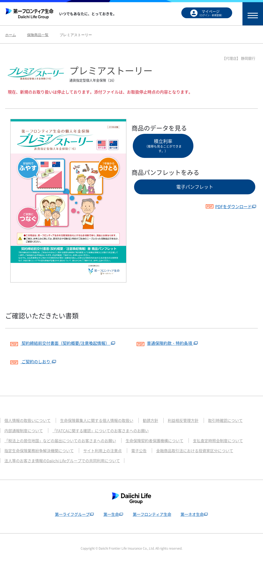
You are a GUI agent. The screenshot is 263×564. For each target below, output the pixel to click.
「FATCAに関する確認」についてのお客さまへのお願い (100, 431)
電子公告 (139, 451)
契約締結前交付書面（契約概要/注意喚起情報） (60, 342)
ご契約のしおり (30, 361)
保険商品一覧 (38, 35)
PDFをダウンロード (228, 206)
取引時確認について (225, 420)
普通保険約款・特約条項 (165, 342)
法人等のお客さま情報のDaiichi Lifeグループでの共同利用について (62, 461)
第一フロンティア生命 (152, 514)
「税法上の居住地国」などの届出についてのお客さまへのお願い (60, 441)
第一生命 (111, 514)
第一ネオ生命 (192, 514)
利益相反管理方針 (183, 420)
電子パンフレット (194, 186)
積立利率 (163, 145)
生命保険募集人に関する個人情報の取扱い (96, 420)
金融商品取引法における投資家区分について (194, 451)
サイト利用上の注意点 (102, 451)
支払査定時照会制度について (218, 441)
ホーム (10, 35)
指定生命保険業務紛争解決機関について (39, 451)
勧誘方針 (150, 420)
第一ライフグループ (72, 514)
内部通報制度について (23, 431)
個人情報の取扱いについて (27, 420)
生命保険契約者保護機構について (154, 441)
